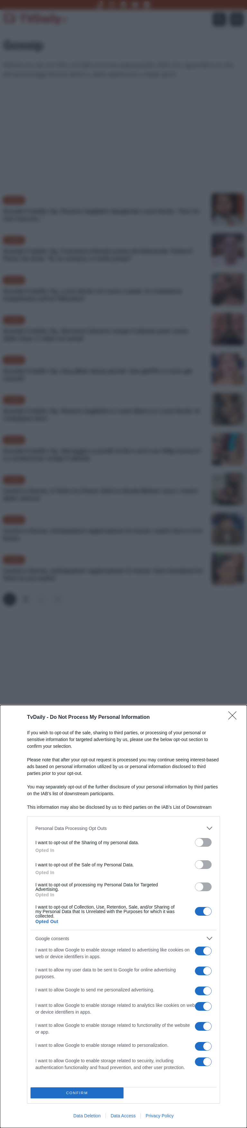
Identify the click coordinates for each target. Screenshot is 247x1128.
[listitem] (123, 828)
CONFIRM (77, 1093)
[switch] (203, 842)
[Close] (234, 717)
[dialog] (123, 916)
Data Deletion (87, 1115)
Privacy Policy (160, 1115)
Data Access (123, 1115)
